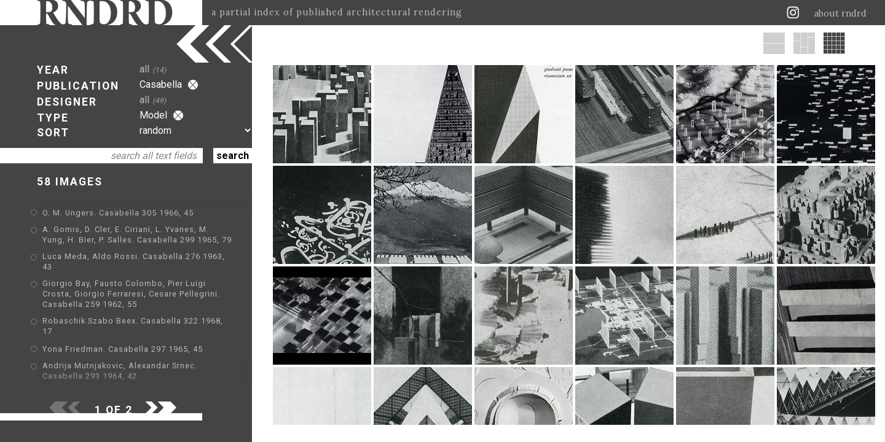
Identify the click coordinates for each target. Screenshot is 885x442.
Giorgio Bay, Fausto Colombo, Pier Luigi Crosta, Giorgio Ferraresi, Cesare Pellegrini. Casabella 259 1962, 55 (131, 294)
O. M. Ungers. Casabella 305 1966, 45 (118, 212)
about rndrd (840, 13)
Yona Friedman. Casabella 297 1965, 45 (122, 349)
